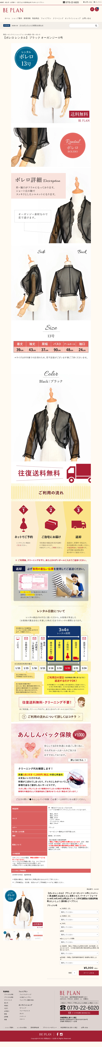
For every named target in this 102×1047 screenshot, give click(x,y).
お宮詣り (6, 1016)
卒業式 (6, 1011)
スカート (22, 1024)
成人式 (6, 1008)
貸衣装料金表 (35, 1033)
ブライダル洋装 (8, 1000)
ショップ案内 (19, 17)
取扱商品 (42, 17)
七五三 (6, 1013)
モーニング (23, 1013)
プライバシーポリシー (50, 1033)
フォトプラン (55, 17)
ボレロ (22, 1019)
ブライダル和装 (8, 1002)
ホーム (7, 17)
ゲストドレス (8, 1005)
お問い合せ (9, 22)
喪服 (5, 1025)
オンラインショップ (86, 17)
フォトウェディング (25, 1000)
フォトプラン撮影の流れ (27, 1005)
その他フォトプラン (25, 1002)
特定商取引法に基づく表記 (69, 1033)
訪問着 (6, 1022)
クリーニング (69, 17)
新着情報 (31, 17)
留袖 (5, 1019)
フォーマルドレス (25, 1016)
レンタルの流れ (22, 1033)
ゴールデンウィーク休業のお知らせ (31, 30)
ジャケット (23, 1021)
